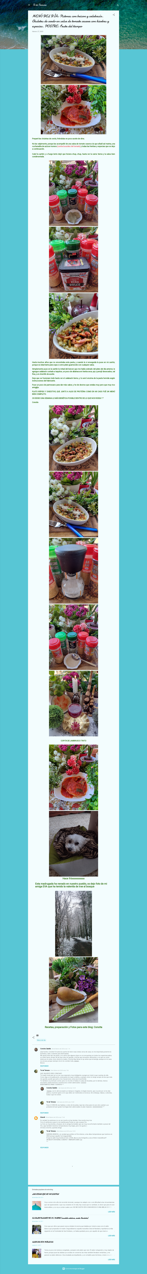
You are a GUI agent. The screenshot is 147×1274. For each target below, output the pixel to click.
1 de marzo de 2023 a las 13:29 (67, 1088)
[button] (114, 15)
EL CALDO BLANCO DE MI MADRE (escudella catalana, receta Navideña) (60, 1218)
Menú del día (41, 1040)
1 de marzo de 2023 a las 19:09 (65, 1102)
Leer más (111, 1212)
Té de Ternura (39, 5)
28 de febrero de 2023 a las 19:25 (65, 1131)
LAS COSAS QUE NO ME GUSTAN (45, 1194)
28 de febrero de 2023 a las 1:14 (61, 1049)
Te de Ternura (45, 1070)
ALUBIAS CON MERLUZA (42, 1242)
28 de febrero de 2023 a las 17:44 (55, 1117)
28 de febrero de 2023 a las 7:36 (59, 1070)
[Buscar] (118, 5)
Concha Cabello (45, 1049)
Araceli (42, 1117)
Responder (44, 1066)
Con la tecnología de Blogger (73, 1269)
